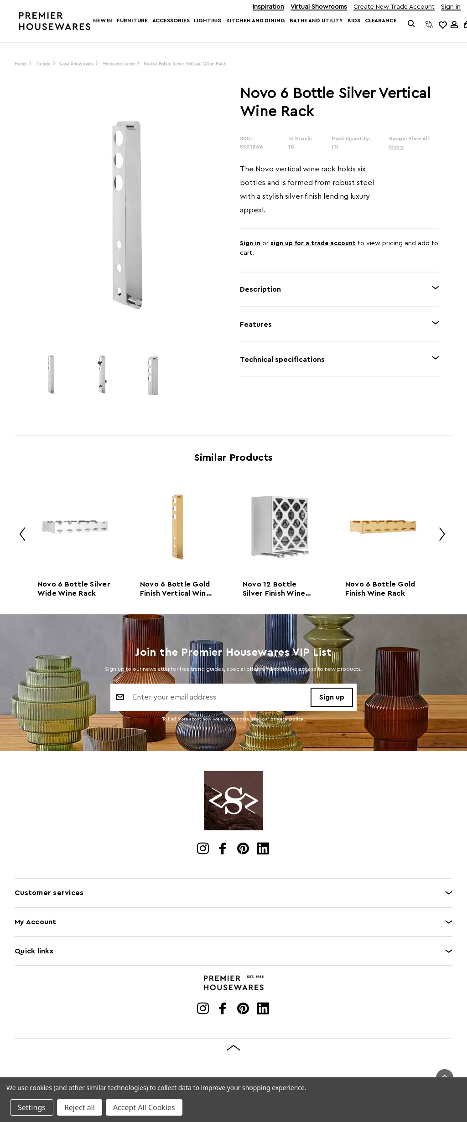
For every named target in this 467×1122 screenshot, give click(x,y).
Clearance (381, 20)
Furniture (132, 20)
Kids (354, 20)
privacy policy (287, 719)
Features (256, 324)
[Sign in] (454, 24)
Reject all (79, 1107)
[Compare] (429, 25)
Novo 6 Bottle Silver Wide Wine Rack (73, 589)
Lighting (207, 20)
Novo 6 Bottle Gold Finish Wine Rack (380, 589)
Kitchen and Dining (255, 20)
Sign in (451, 7)
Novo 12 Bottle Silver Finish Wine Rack (274, 589)
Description (260, 289)
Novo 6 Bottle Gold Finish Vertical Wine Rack (175, 589)
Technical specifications (282, 359)
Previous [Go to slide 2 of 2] (19, 536)
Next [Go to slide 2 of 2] (439, 536)
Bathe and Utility (316, 20)
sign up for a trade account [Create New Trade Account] (313, 243)
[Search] (412, 24)
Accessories (171, 20)
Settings (32, 1107)
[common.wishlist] (442, 24)
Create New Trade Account (394, 7)
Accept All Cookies (144, 1107)
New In (102, 20)
